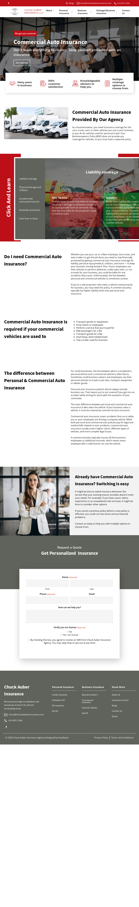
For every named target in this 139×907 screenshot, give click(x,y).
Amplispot (63, 737)
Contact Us (126, 12)
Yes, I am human (70, 634)
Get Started (22, 62)
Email (91, 594)
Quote (115, 716)
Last (92, 589)
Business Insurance (83, 12)
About (49, 10)
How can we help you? (69, 607)
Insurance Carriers (120, 700)
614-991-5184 (123, 3)
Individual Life (58, 700)
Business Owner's (90, 694)
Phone (47, 594)
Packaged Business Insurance (105, 12)
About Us (116, 694)
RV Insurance (58, 705)
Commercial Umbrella (87, 701)
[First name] (47, 583)
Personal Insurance (64, 12)
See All (55, 711)
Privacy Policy (101, 737)
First (47, 589)
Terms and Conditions (122, 737)
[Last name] (91, 583)
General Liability (89, 707)
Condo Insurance (59, 694)
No (70, 631)
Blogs (114, 705)
